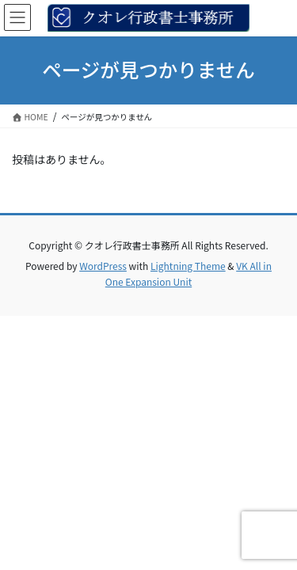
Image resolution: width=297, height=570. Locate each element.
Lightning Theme (188, 265)
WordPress (103, 265)
